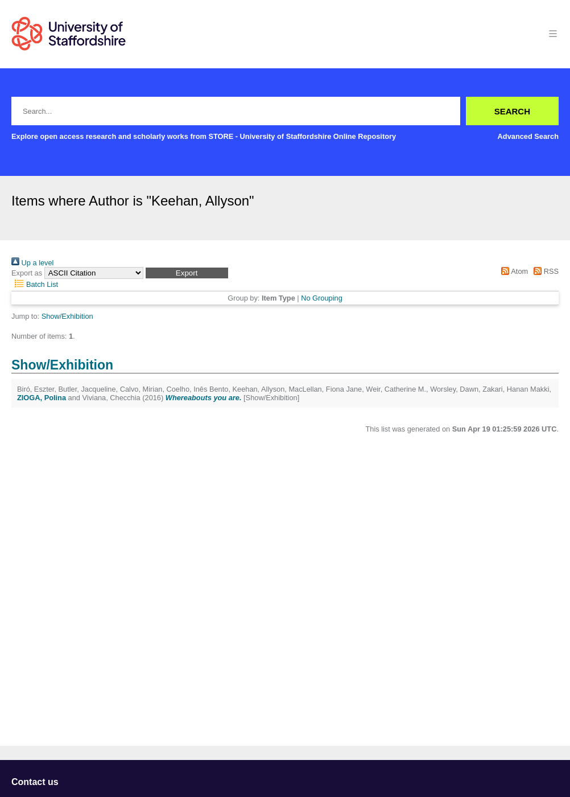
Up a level (32, 262)
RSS (544, 271)
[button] (187, 273)
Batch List (34, 284)
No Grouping (321, 298)
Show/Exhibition (67, 316)
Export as (26, 273)
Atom (513, 271)
